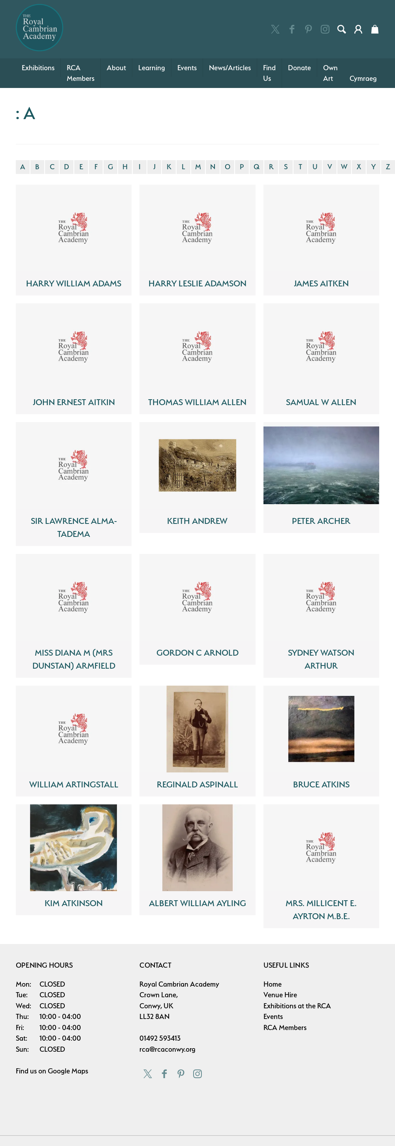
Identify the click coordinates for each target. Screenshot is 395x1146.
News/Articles (230, 68)
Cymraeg (363, 78)
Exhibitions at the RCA (297, 1006)
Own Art (330, 73)
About (116, 68)
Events (187, 68)
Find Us (269, 73)
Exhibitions (38, 68)
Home (272, 984)
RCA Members (80, 73)
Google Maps (68, 1071)
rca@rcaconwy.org (167, 1049)
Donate (299, 68)
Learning (151, 68)
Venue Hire (280, 995)
